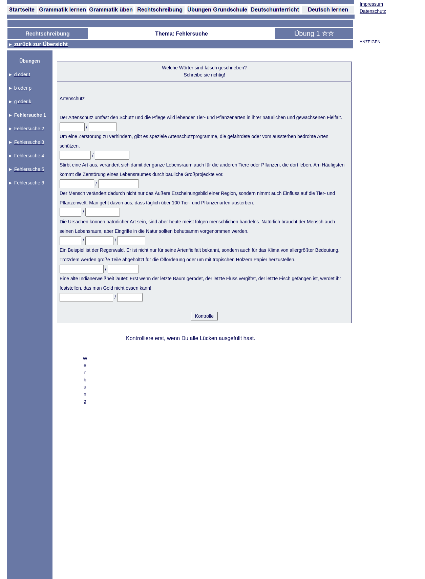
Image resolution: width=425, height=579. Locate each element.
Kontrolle (204, 316)
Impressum (371, 4)
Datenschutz (373, 11)
